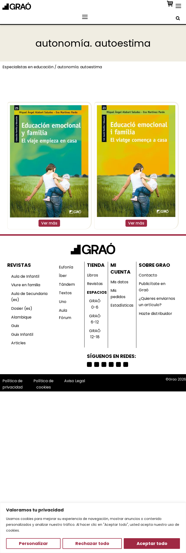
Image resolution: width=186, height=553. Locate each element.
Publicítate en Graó (152, 287)
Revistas (95, 283)
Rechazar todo (92, 543)
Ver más (49, 223)
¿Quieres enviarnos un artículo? (157, 302)
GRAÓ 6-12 (95, 319)
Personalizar (33, 543)
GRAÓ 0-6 (95, 304)
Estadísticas (121, 305)
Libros (92, 275)
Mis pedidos (117, 294)
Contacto (148, 275)
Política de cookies (43, 384)
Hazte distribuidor (155, 313)
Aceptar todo (152, 543)
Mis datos (119, 282)
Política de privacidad (12, 384)
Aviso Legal (74, 381)
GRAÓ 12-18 (95, 334)
